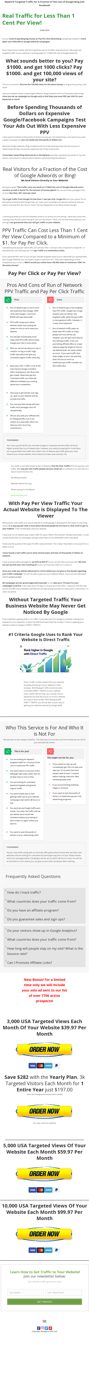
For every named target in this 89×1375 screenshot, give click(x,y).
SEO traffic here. (59, 365)
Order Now (44, 30)
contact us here (14, 577)
